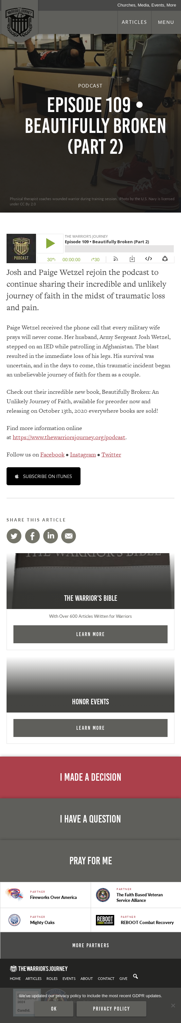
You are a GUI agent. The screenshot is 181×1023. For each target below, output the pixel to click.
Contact (106, 978)
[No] (173, 1005)
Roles (52, 978)
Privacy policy (111, 1009)
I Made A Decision (90, 777)
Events (69, 978)
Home (15, 978)
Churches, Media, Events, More (147, 5)
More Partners (90, 945)
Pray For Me (90, 861)
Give (123, 978)
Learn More (90, 634)
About (87, 978)
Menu (166, 22)
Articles (134, 22)
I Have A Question (90, 819)
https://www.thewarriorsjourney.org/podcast (69, 437)
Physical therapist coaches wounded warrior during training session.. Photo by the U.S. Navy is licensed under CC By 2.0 (92, 201)
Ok (54, 1009)
